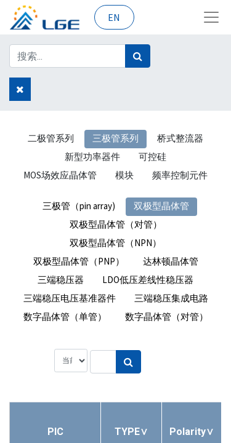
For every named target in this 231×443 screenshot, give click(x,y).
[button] (131, 431)
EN (114, 17)
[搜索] (137, 56)
